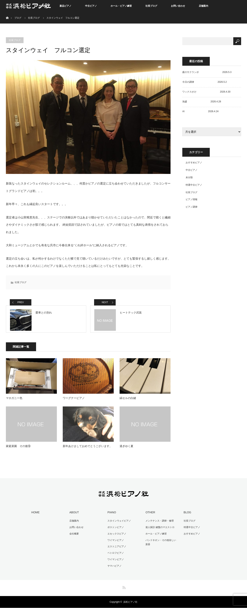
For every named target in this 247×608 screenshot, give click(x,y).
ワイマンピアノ (115, 541)
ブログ (17, 17)
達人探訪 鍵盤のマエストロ (159, 529)
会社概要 (73, 535)
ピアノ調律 (191, 206)
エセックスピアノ (116, 535)
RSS (123, 587)
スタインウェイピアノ (118, 522)
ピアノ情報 (191, 199)
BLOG (187, 514)
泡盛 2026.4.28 (201, 101)
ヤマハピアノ (114, 566)
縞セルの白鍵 (128, 400)
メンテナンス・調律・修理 (159, 522)
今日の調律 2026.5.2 (204, 82)
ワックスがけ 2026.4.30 (206, 91)
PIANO (111, 514)
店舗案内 (203, 6)
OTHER (149, 514)
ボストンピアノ (115, 529)
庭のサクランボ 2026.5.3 (207, 72)
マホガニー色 (14, 400)
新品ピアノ (65, 6)
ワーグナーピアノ (74, 400)
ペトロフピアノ (115, 553)
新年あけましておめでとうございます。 (87, 448)
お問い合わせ (178, 6)
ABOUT (73, 514)
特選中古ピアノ (194, 185)
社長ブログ (151, 6)
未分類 (189, 177)
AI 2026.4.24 (200, 111)
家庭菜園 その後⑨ (18, 448)
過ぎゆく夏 (126, 448)
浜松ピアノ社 (130, 602)
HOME (35, 514)
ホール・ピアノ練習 (121, 6)
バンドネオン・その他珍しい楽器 (161, 543)
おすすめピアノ (194, 162)
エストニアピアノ (116, 547)
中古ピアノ (91, 6)
